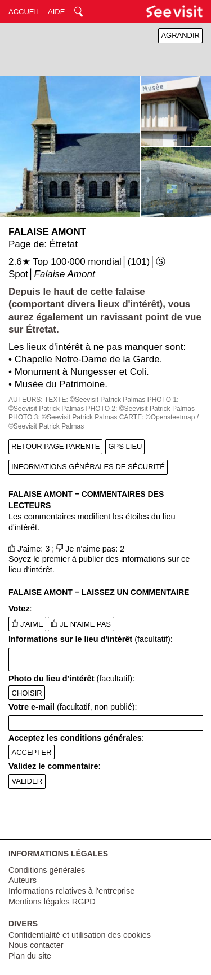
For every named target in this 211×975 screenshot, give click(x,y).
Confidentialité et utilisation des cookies (79, 934)
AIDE (56, 11)
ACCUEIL (24, 11)
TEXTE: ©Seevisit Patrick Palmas (95, 400)
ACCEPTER (32, 752)
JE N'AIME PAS (81, 623)
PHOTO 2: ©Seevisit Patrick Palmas (140, 409)
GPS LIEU (125, 446)
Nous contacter (36, 945)
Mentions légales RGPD (52, 901)
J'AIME (27, 623)
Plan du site (29, 955)
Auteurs (22, 880)
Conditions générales (46, 870)
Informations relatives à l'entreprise (71, 890)
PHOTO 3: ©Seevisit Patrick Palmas (62, 417)
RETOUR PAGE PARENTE (55, 446)
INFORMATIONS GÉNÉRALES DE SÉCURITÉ (88, 466)
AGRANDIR (180, 35)
